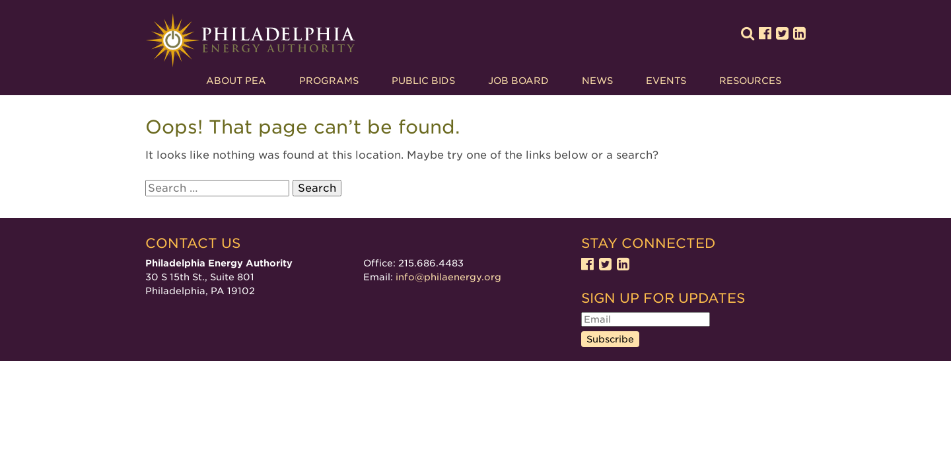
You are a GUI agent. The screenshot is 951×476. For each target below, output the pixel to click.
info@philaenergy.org (448, 277)
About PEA (236, 80)
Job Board (518, 80)
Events (666, 80)
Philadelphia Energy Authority (250, 40)
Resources (750, 80)
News (597, 80)
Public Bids (423, 80)
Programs (329, 80)
